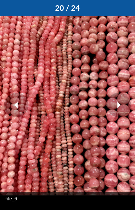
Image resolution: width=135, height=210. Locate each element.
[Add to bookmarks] (127, 8)
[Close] (8, 8)
